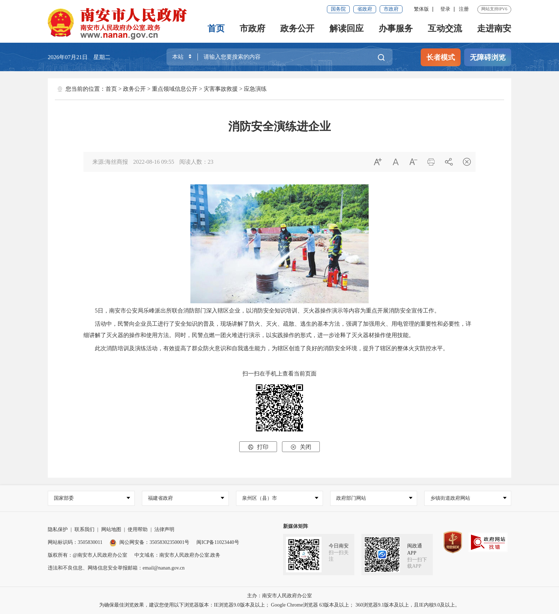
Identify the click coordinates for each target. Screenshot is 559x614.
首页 (216, 28)
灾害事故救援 (221, 89)
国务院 (338, 9)
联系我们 (84, 529)
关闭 (301, 447)
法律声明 (164, 529)
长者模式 (440, 57)
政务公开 (297, 28)
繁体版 (421, 9)
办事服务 (396, 28)
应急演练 (255, 89)
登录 (445, 9)
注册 (464, 9)
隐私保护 (58, 529)
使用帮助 (138, 529)
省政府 (364, 9)
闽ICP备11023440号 (217, 542)
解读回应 (346, 28)
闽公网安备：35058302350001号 (149, 542)
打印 (258, 447)
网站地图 (111, 529)
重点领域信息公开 (175, 89)
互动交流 (445, 28)
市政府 (391, 9)
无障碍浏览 (488, 57)
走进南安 (494, 28)
